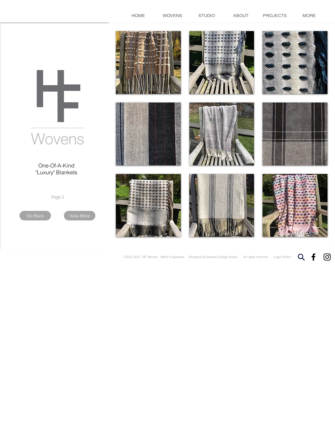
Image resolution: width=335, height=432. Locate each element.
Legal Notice (282, 257)
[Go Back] (35, 215)
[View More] (79, 215)
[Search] (301, 257)
